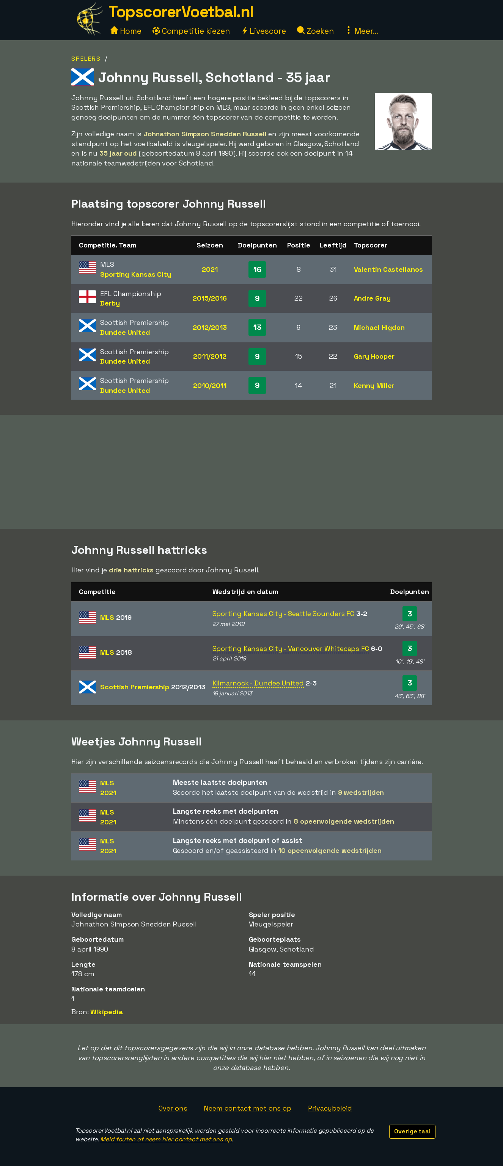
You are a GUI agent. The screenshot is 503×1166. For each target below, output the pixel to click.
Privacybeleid (330, 1108)
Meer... (361, 31)
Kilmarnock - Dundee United (258, 683)
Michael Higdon (379, 327)
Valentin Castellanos (388, 269)
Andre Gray (372, 298)
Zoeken (315, 31)
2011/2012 (209, 356)
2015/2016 (210, 298)
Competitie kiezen (191, 31)
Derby (110, 303)
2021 (210, 269)
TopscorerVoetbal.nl (180, 12)
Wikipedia (106, 1011)
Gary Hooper (374, 356)
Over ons (173, 1108)
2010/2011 (209, 385)
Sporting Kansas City (135, 274)
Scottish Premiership (152, 686)
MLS (116, 617)
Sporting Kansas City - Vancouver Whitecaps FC (290, 648)
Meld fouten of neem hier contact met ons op (166, 1139)
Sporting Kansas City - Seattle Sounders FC (283, 613)
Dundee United (125, 332)
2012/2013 (210, 327)
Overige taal (412, 1131)
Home (125, 31)
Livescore (263, 31)
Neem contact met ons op (247, 1108)
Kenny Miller (374, 385)
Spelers (86, 59)
